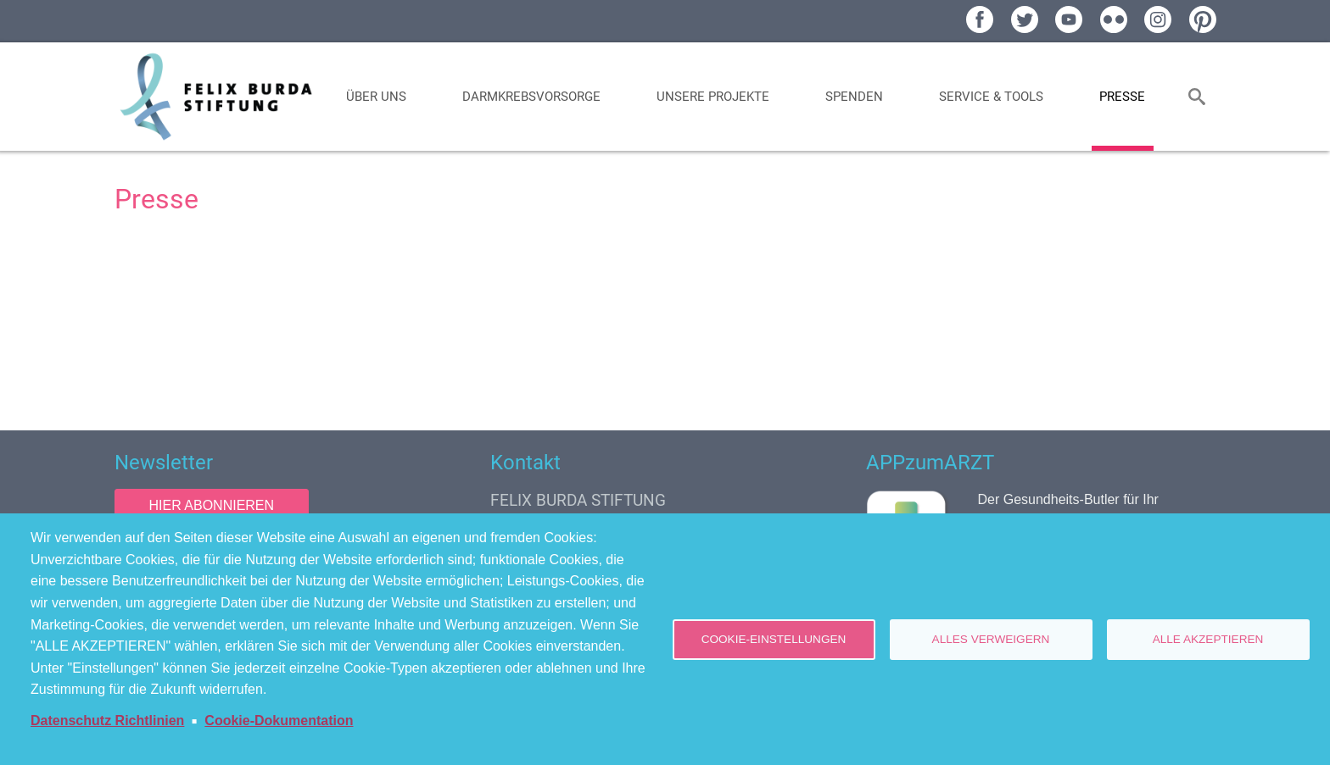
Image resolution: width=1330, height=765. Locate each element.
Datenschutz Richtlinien (107, 720)
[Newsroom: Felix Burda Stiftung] (665, 319)
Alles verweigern (991, 639)
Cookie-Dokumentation (278, 720)
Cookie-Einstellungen (774, 639)
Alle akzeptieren (1208, 639)
